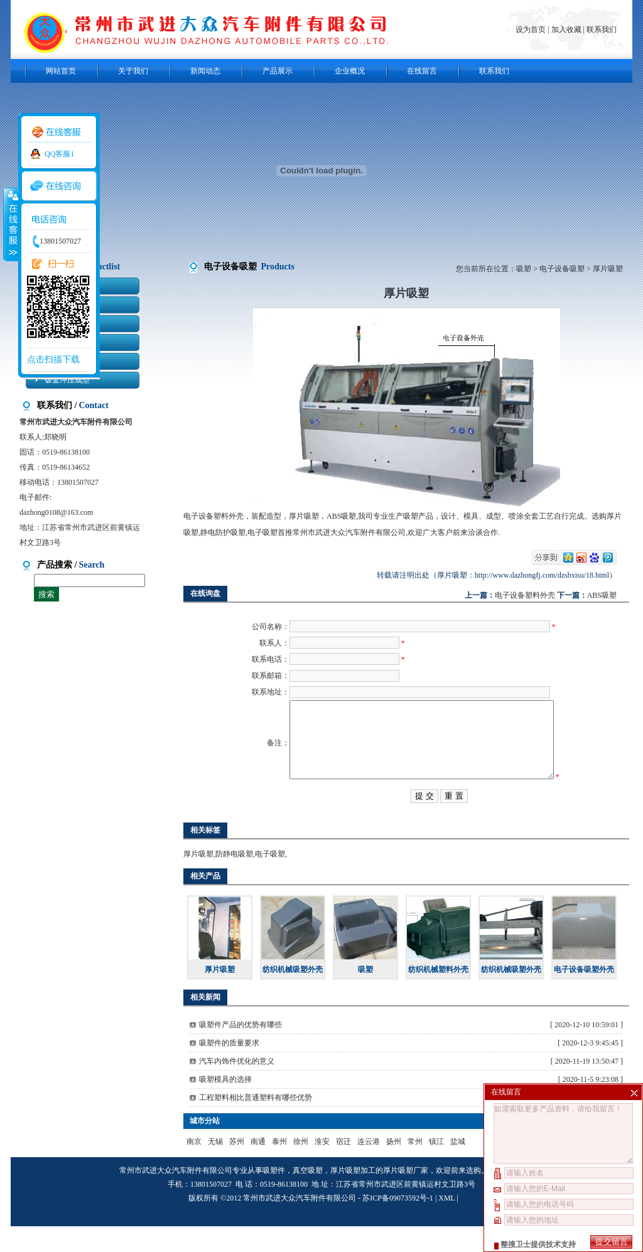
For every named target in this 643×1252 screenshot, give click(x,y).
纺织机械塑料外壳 (438, 995)
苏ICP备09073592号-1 (397, 1223)
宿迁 (343, 1167)
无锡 (215, 1167)
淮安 (322, 1167)
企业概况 (350, 71)
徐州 (300, 1167)
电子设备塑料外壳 (525, 595)
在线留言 (422, 71)
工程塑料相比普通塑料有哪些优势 (255, 1123)
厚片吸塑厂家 (405, 1196)
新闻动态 (205, 71)
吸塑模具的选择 (225, 1105)
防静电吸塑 (234, 879)
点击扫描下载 (53, 359)
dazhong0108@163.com (56, 512)
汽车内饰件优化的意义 (236, 1086)
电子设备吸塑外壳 (584, 995)
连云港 (368, 1167)
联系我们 (601, 29)
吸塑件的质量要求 (229, 1068)
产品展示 (277, 71)
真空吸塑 (308, 1196)
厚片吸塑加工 (353, 1196)
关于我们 (133, 71)
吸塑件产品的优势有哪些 (240, 1050)
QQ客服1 (59, 153)
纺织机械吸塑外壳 (292, 995)
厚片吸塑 (198, 879)
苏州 (236, 1167)
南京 (194, 1167)
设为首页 (532, 29)
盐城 (457, 1167)
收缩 (10, 224)
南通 (258, 1167)
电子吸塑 (270, 879)
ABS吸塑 (602, 595)
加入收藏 (566, 29)
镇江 (436, 1167)
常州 (415, 1167)
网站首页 (61, 71)
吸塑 (523, 268)
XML (446, 1223)
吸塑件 (273, 1196)
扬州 (393, 1167)
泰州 (279, 1167)
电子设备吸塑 (562, 268)
